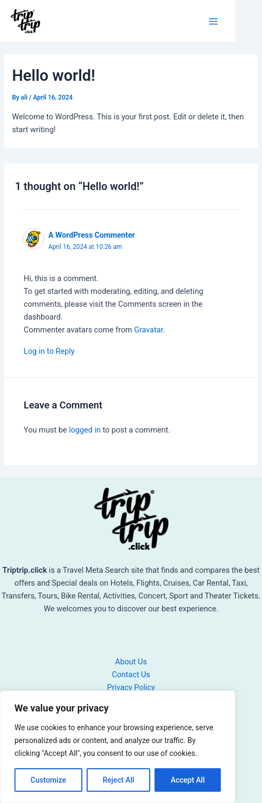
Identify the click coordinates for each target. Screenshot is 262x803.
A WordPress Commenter (91, 235)
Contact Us (131, 674)
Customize (48, 780)
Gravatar (148, 330)
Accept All (188, 780)
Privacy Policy (131, 687)
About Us (131, 661)
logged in (85, 430)
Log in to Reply (49, 351)
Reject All (118, 780)
